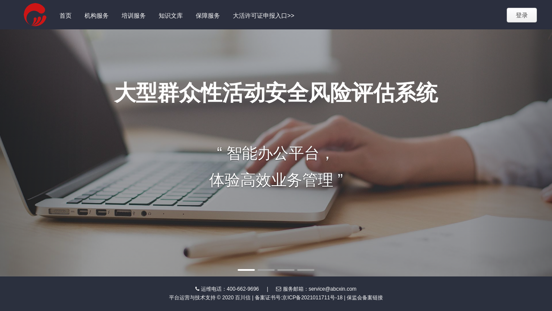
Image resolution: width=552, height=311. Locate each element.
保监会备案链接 (365, 298)
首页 (66, 15)
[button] (41, 152)
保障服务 (208, 15)
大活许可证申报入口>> (263, 15)
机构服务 (97, 15)
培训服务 (134, 15)
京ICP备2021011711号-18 (312, 298)
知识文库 (171, 15)
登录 (522, 15)
